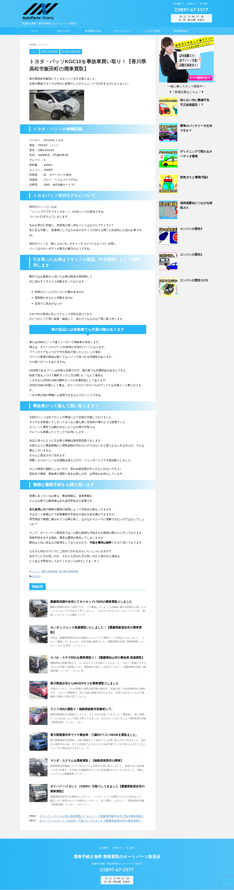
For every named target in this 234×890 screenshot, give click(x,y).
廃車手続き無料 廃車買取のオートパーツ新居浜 (117, 856)
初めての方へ (64, 31)
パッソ (36, 571)
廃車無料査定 (181, 31)
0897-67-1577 (191, 9)
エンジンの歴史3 (191, 228)
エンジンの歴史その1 (194, 280)
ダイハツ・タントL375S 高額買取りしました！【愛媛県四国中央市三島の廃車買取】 (91, 816)
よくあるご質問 (151, 31)
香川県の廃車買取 (68, 571)
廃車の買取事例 (49, 571)
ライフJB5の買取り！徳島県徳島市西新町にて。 (82, 709)
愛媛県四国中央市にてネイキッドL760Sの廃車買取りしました (91, 601)
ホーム (34, 31)
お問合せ (190, 3)
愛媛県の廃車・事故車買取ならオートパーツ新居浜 (117, 863)
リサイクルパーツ (122, 31)
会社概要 (177, 3)
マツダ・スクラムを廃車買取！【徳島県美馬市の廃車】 (86, 760)
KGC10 (36, 576)
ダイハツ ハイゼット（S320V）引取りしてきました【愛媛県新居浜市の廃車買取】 (90, 820)
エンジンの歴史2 (191, 254)
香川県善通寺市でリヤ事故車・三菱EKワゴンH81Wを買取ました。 (94, 734)
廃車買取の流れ (93, 31)
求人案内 (204, 3)
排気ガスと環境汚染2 (194, 177)
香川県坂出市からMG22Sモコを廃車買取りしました (84, 683)
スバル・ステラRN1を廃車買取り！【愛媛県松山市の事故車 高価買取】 (97, 657)
